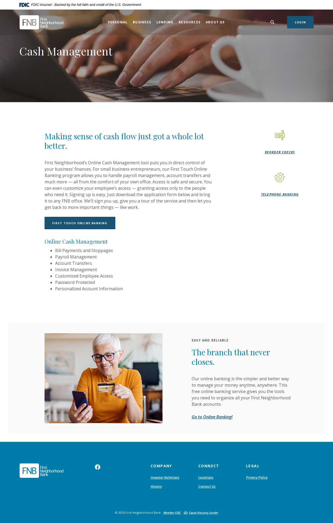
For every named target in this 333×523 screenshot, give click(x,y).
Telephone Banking (280, 194)
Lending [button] (164, 22)
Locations (205, 477)
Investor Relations (165, 477)
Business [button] (142, 22)
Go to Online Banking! (212, 417)
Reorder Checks (280, 152)
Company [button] (161, 465)
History (156, 486)
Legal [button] (253, 465)
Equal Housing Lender (203, 513)
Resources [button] (189, 22)
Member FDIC (172, 513)
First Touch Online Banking (80, 223)
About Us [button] (215, 22)
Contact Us (207, 486)
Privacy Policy (257, 477)
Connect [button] (208, 465)
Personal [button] (118, 22)
